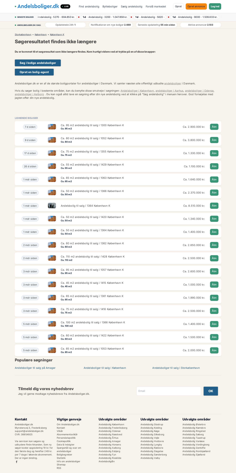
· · (55, 17)
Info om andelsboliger (68, 461)
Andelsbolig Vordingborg (196, 444)
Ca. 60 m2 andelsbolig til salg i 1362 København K (92, 243)
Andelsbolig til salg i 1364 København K (85, 205)
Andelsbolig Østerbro (194, 424)
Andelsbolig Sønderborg (154, 454)
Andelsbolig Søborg (193, 434)
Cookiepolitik (64, 441)
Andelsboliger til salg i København (105, 367)
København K (57, 34)
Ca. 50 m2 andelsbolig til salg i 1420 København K (92, 217)
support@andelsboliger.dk (29, 431)
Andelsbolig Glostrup (152, 424)
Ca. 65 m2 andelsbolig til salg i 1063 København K (92, 177)
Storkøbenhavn (23, 34)
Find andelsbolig (89, 6)
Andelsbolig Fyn (107, 454)
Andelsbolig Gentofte (193, 447)
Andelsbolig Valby (150, 458)
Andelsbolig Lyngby (151, 444)
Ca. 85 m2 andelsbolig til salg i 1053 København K (92, 348)
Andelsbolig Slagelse (152, 451)
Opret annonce (196, 6)
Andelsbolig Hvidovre (152, 441)
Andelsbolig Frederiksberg (113, 427)
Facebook (16, 462)
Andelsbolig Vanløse (193, 441)
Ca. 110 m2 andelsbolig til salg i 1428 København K (93, 256)
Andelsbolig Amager (110, 441)
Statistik (61, 458)
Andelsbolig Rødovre (152, 447)
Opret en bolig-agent (34, 72)
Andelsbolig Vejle (150, 437)
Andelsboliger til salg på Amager (35, 367)
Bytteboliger (110, 6)
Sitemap (61, 464)
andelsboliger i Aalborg (29, 94)
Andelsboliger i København (137, 90)
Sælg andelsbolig (132, 6)
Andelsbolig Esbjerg (109, 451)
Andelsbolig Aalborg (110, 447)
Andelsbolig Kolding (151, 427)
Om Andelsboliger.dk (68, 424)
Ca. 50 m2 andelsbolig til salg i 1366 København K (92, 191)
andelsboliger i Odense (199, 90)
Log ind (215, 6)
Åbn (214, 126)
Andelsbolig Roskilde (110, 458)
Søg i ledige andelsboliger (38, 63)
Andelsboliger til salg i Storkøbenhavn (176, 367)
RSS (59, 468)
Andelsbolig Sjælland (193, 454)
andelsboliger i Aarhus (169, 90)
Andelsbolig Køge (150, 431)
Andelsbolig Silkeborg (152, 434)
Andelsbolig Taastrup (194, 437)
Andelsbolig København (111, 424)
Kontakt (61, 427)
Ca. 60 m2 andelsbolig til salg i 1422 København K (92, 335)
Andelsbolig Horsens (110, 444)
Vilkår (60, 431)
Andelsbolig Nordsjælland (196, 451)
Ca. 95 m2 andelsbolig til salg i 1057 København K (92, 269)
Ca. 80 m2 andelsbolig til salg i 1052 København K (92, 138)
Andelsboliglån (107, 461)
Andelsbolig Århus (108, 437)
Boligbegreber (64, 454)
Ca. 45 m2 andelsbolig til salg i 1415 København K (92, 282)
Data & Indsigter (65, 444)
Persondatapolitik (66, 437)
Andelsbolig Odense (110, 431)
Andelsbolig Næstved (110, 434)
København (41, 34)
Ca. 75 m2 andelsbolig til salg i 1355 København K (92, 151)
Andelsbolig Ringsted (194, 431)
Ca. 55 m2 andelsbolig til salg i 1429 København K (92, 164)
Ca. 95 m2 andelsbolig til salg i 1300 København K (92, 125)
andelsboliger (172, 83)
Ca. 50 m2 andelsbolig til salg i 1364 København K (92, 230)
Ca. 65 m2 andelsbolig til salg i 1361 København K (92, 296)
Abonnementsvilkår (67, 434)
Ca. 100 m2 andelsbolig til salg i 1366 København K (93, 322)
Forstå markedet (156, 6)
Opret (178, 6)
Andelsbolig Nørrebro (194, 427)
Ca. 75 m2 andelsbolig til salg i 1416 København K (92, 309)
